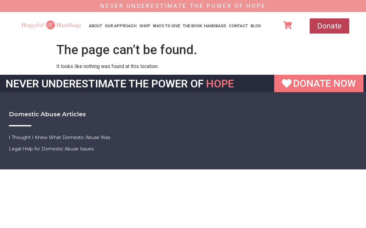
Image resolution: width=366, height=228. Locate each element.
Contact (238, 25)
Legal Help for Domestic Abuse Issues (51, 149)
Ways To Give (166, 25)
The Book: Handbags (204, 25)
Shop (144, 25)
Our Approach (120, 25)
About (95, 25)
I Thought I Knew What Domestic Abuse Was (59, 137)
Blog (255, 25)
